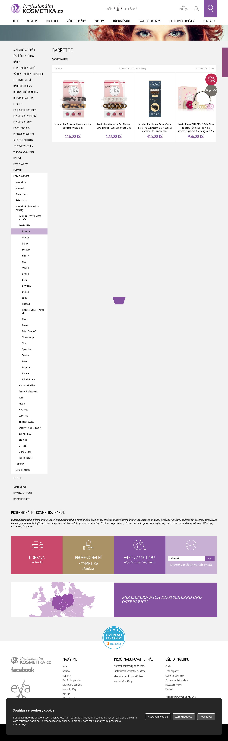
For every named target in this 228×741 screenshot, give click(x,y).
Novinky (32, 21)
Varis (21, 397)
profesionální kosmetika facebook (22, 669)
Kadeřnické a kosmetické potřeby (27, 208)
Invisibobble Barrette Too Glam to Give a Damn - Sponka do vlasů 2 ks (113, 107)
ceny (144, 68)
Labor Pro (23, 415)
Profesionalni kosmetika (113, 637)
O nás (168, 666)
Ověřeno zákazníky (225, 62)
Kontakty (209, 21)
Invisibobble (24, 225)
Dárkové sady (121, 21)
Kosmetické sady (22, 122)
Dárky (16, 62)
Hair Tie (25, 255)
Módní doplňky (76, 21)
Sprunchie (26, 349)
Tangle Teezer (25, 457)
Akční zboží (19, 487)
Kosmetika (20, 188)
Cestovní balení (22, 80)
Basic (24, 279)
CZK (184, 8)
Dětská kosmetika (23, 98)
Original (25, 267)
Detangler (23, 445)
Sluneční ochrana (23, 140)
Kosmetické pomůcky (24, 116)
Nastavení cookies (173, 684)
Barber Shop (21, 194)
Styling (25, 273)
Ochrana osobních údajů (176, 680)
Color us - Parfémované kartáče (30, 217)
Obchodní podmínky (181, 21)
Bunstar (25, 291)
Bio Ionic (23, 439)
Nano (24, 319)
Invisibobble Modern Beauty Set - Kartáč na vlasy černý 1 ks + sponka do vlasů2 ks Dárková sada (154, 107)
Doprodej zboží (21, 499)
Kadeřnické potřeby (72, 680)
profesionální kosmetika (31, 660)
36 (213, 68)
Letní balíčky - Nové (24, 68)
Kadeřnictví (21, 182)
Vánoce (25, 373)
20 (206, 68)
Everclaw (26, 249)
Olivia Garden (25, 451)
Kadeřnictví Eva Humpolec (20, 690)
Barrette (26, 231)
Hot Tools (23, 409)
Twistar (25, 355)
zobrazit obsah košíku (121, 8)
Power (25, 325)
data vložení (136, 68)
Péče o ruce (21, 200)
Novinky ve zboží (22, 493)
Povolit (206, 716)
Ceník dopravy (171, 671)
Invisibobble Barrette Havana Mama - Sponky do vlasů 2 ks (72, 107)
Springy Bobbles (26, 421)
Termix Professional (28, 391)
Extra (24, 297)
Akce (15, 21)
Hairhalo (26, 303)
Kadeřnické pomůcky (24, 110)
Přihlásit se (196, 8)
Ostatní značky (23, 470)
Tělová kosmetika (23, 146)
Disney (25, 243)
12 (209, 68)
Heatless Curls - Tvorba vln (33, 311)
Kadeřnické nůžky (27, 385)
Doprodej (52, 21)
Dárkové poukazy (150, 21)
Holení (17, 158)
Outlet (17, 478)
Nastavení (158, 716)
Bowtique (26, 285)
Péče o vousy (20, 164)
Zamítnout (183, 716)
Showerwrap (28, 337)
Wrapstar (26, 367)
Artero (22, 403)
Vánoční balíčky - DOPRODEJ (28, 74)
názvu (127, 68)
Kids (24, 261)
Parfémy (99, 21)
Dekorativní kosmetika (25, 92)
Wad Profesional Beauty (30, 427)
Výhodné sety (28, 379)
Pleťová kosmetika (23, 134)
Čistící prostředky (23, 56)
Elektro (17, 104)
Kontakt (169, 689)
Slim (24, 343)
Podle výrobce (21, 176)
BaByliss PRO (25, 433)
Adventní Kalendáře (24, 50)
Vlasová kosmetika (23, 152)
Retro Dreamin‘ (29, 331)
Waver (25, 361)
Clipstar (25, 237)
